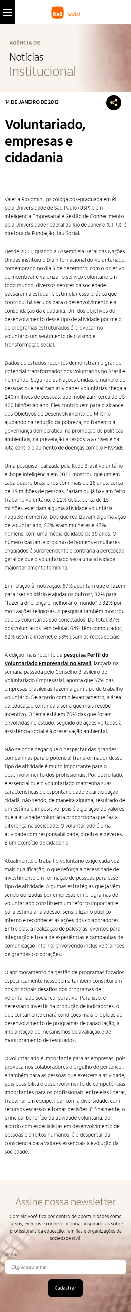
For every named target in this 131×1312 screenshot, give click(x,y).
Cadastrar (65, 1288)
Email (11, 1254)
